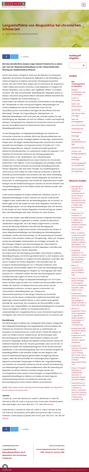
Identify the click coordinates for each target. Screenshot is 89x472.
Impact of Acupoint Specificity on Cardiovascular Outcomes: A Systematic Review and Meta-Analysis (78, 376)
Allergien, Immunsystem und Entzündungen (78, 94)
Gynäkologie (76, 112)
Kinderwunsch (76, 135)
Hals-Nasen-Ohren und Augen (78, 117)
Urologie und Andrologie (76, 160)
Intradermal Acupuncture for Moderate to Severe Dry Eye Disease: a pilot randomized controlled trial (78, 258)
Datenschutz (54, 470)
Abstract (50, 406)
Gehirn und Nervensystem (76, 107)
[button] (5, 467)
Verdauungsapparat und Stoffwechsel (78, 166)
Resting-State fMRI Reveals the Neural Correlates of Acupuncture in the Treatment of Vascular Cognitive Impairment (78, 337)
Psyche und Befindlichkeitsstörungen (78, 144)
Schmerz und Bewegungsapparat (24, 36)
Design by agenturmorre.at (78, 470)
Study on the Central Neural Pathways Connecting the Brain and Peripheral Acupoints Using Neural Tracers (79, 286)
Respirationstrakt (77, 150)
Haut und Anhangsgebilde (77, 122)
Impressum (63, 470)
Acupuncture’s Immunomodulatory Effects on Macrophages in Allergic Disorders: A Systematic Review (78, 301)
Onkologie (75, 138)
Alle (7, 36)
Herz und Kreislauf (78, 127)
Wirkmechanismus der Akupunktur (78, 172)
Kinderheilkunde (77, 131)
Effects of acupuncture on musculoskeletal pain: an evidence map (77, 272)
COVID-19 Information (75, 101)
